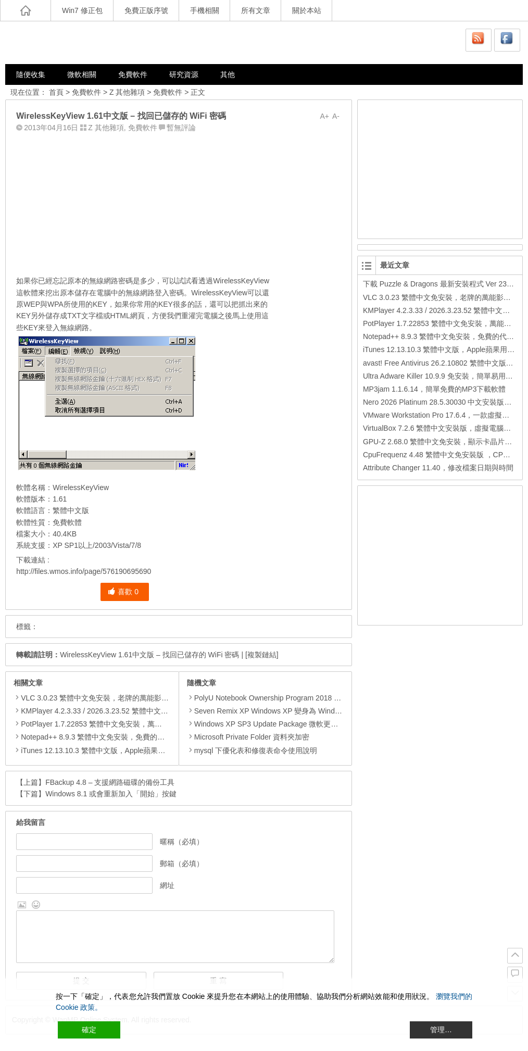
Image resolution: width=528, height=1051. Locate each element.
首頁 (56, 92)
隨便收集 (30, 74)
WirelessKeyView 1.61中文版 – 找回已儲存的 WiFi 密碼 (149, 654)
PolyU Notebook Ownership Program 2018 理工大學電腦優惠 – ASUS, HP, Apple (321, 698)
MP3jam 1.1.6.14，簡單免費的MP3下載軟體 (434, 389)
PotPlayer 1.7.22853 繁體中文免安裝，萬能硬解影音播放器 (117, 724)
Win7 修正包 (82, 10)
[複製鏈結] (262, 654)
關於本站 (306, 10)
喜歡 (123, 591)
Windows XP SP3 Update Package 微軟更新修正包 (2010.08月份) (297, 724)
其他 (227, 74)
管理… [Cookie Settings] (441, 1029)
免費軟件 (132, 74)
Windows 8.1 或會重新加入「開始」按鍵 (111, 794)
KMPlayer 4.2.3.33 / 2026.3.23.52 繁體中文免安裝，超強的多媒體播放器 (138, 711)
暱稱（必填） (182, 841)
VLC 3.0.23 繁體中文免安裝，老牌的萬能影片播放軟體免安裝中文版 (131, 698)
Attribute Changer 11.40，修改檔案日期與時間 (438, 468)
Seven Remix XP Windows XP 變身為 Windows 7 (270, 711)
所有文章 (255, 10)
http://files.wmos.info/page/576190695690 (83, 571)
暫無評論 (181, 127)
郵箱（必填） (182, 863)
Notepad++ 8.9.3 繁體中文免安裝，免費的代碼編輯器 (107, 737)
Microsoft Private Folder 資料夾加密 (248, 737)
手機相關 (204, 10)
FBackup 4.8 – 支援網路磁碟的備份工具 (109, 782)
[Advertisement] (178, 201)
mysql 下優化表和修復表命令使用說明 (252, 750)
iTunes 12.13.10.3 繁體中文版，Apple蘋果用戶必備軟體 (111, 750)
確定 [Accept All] (89, 1029)
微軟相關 (81, 74)
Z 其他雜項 (127, 92)
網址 (167, 885)
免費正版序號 (146, 10)
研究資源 (183, 74)
